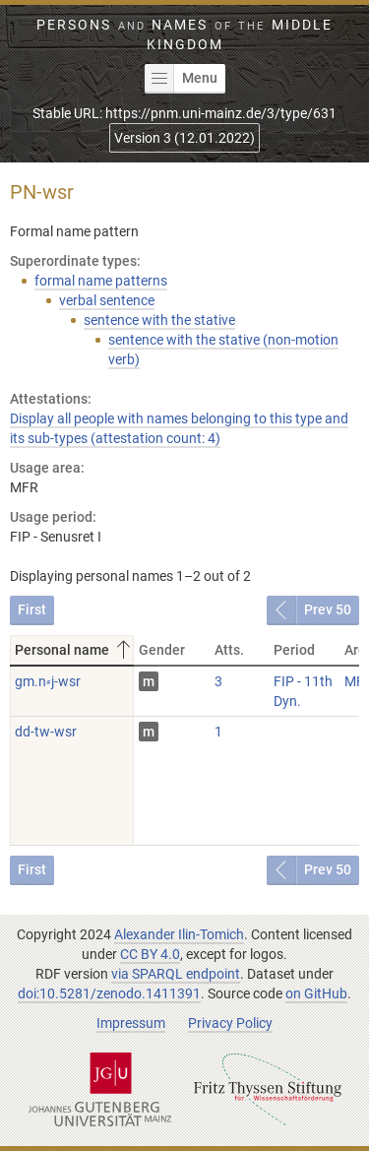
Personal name (74, 650)
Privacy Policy (230, 1023)
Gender (162, 650)
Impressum (130, 1023)
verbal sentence (106, 300)
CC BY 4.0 (150, 954)
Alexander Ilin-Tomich (179, 934)
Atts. (229, 650)
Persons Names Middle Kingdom (184, 34)
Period (294, 650)
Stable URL (184, 113)
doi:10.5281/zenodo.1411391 (109, 993)
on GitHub (316, 993)
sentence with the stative (159, 320)
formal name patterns (100, 280)
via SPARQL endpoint (175, 974)
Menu (181, 79)
